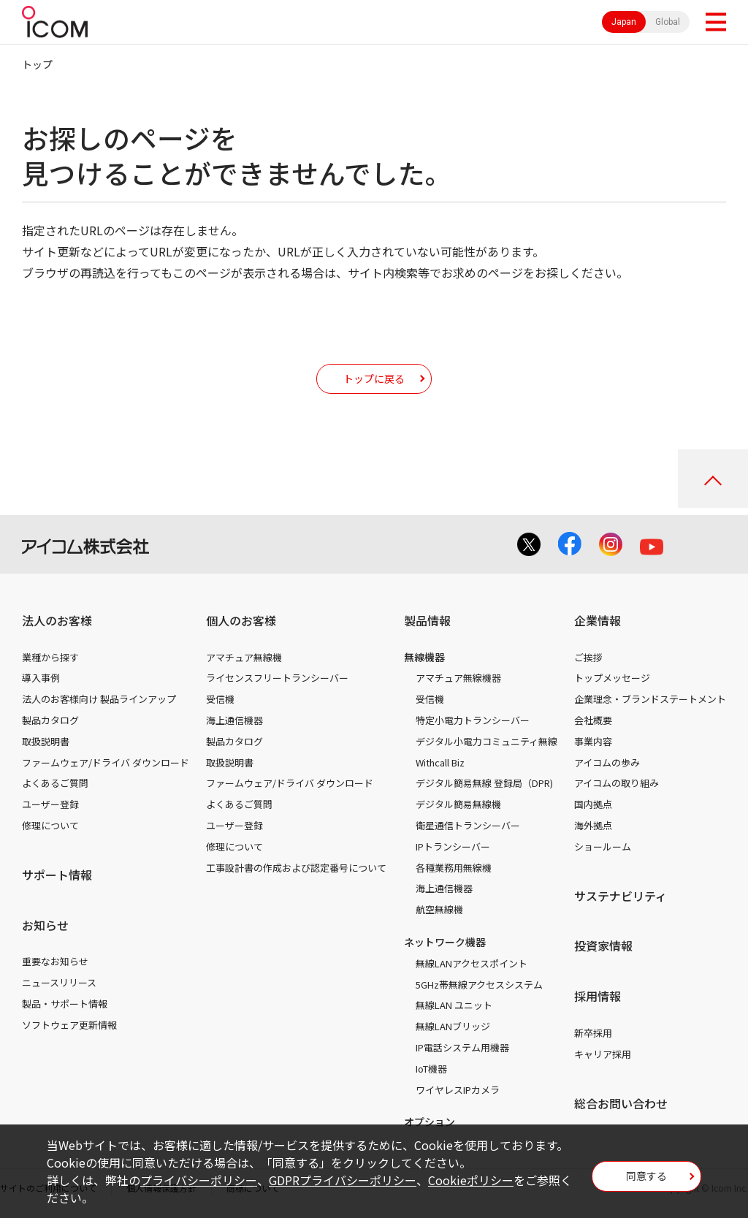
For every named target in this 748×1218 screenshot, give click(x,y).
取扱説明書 (45, 741)
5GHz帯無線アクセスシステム (479, 984)
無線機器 (424, 657)
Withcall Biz (440, 762)
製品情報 (427, 620)
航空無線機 (439, 909)
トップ (37, 64)
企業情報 (597, 620)
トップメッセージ (612, 678)
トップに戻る (374, 378)
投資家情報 (603, 945)
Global (667, 22)
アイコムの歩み (607, 762)
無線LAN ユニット (454, 1005)
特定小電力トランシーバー (473, 720)
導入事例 (41, 678)
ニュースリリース (59, 982)
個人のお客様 (241, 620)
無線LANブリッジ (453, 1026)
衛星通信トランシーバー (468, 825)
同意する (646, 1175)
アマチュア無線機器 (458, 678)
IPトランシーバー (453, 846)
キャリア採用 (602, 1054)
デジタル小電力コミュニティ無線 (486, 741)
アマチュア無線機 (244, 657)
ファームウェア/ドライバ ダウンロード (105, 762)
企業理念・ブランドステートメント (650, 699)
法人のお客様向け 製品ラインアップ (99, 699)
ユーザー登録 (50, 804)
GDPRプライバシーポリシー (342, 1180)
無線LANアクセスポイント (471, 963)
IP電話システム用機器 (462, 1047)
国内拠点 (593, 804)
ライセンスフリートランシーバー (277, 678)
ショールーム (602, 846)
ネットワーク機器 (445, 942)
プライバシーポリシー (198, 1180)
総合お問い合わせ (621, 1103)
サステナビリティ (620, 896)
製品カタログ (50, 720)
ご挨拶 (588, 657)
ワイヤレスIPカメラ (458, 1090)
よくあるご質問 (55, 783)
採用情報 (597, 996)
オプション (429, 1121)
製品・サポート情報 (64, 1003)
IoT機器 (431, 1069)
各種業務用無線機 (454, 868)
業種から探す (50, 657)
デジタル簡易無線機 (458, 804)
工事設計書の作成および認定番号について (296, 868)
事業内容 (593, 741)
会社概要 (593, 720)
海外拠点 (593, 825)
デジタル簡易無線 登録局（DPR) (484, 783)
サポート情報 (57, 874)
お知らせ (45, 925)
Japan (623, 22)
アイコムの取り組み (616, 783)
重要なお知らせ (55, 961)
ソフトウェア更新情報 (69, 1025)
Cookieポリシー (471, 1180)
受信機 (220, 699)
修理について (50, 825)
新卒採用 (593, 1033)
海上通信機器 (234, 720)
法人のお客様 (57, 620)
